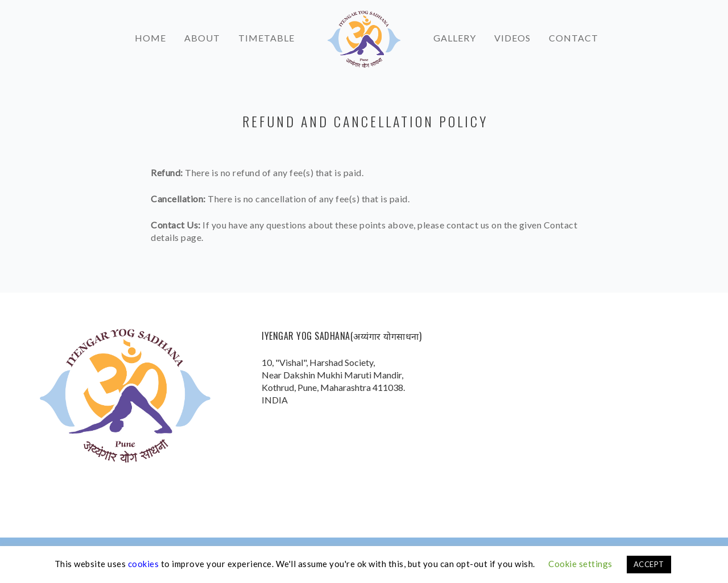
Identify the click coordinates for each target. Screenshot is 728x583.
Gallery (454, 33)
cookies (143, 564)
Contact (573, 33)
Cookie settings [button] (580, 564)
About (202, 33)
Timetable (266, 33)
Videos (512, 33)
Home (150, 33)
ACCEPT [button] (649, 564)
